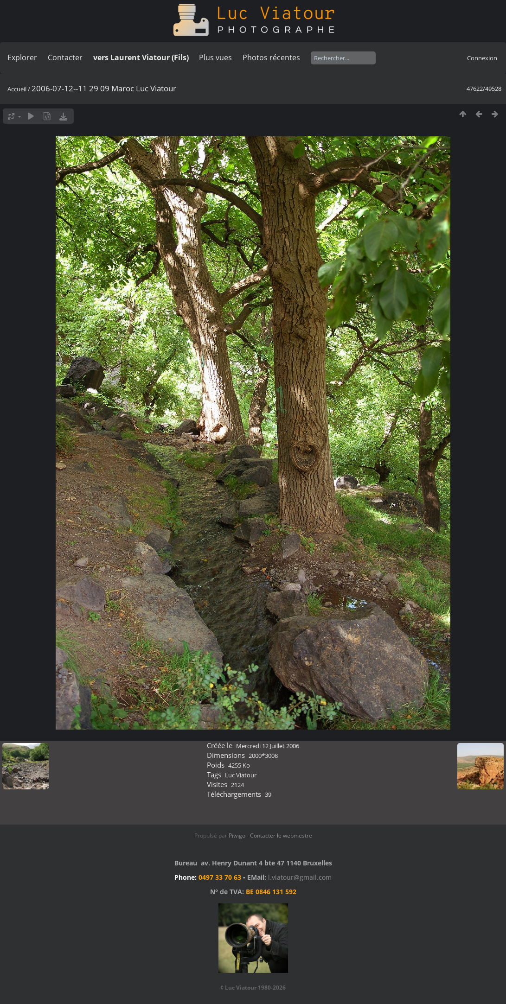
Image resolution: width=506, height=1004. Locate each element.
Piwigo (237, 835)
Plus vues (215, 57)
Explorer (22, 57)
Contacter (65, 57)
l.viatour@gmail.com (300, 877)
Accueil (16, 89)
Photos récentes (271, 57)
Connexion (482, 58)
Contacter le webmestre (281, 835)
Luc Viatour (240, 775)
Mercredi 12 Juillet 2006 (267, 746)
